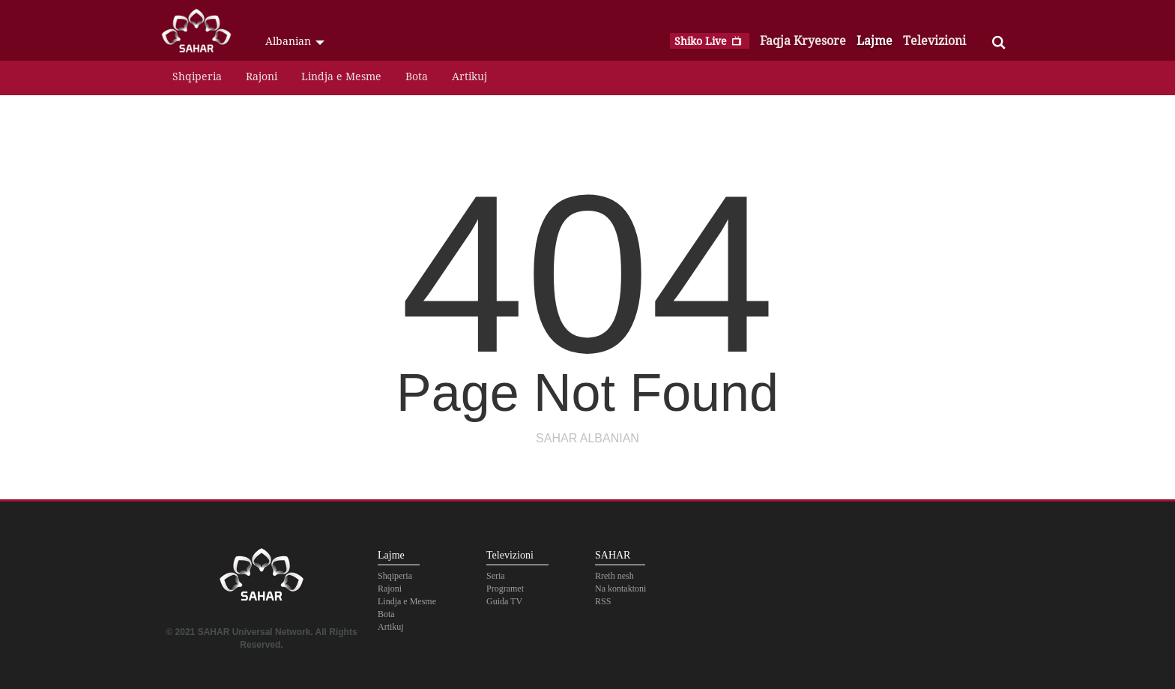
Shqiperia (197, 76)
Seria (495, 576)
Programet (505, 588)
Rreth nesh (614, 576)
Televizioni (934, 40)
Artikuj (469, 76)
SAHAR (201, 33)
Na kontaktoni (620, 588)
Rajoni (261, 76)
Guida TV (504, 601)
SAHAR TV (261, 579)
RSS (603, 601)
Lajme (874, 40)
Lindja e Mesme (341, 76)
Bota (416, 76)
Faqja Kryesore (803, 40)
